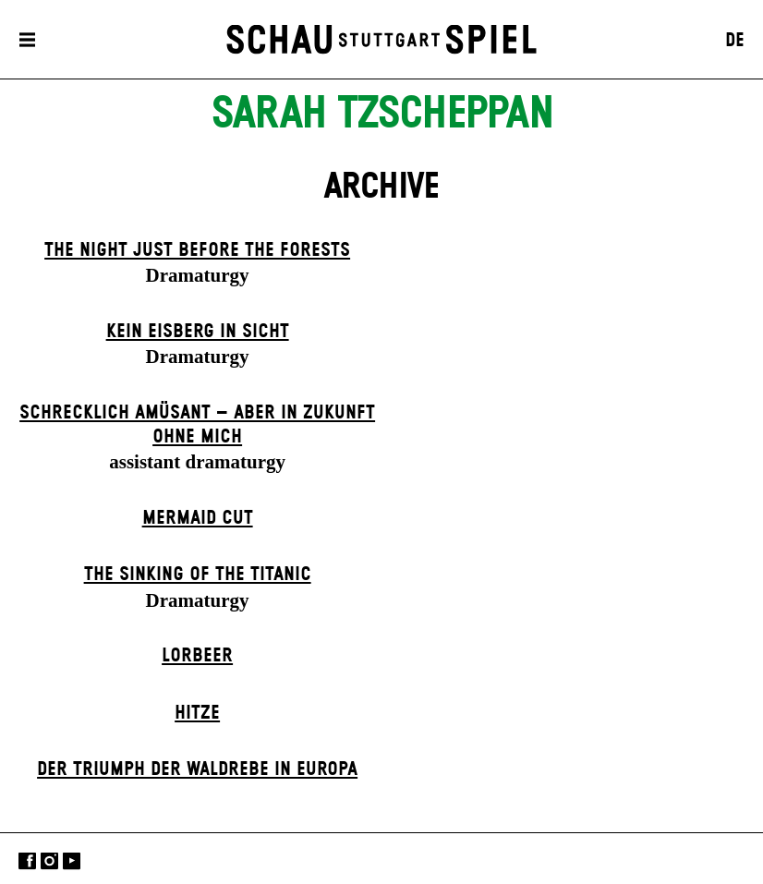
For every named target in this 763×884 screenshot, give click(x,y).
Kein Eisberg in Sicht (197, 331)
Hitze (197, 713)
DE (735, 40)
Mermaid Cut (197, 518)
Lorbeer (197, 656)
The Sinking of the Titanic (197, 574)
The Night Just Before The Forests (197, 250)
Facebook (27, 860)
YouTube (71, 860)
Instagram (49, 860)
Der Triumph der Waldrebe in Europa (197, 769)
